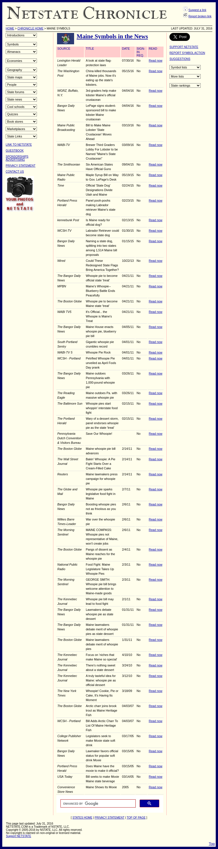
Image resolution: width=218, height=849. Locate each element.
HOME (10, 28)
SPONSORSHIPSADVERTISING (17, 158)
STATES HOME (82, 817)
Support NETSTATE (18, 836)
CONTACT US (15, 171)
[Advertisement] (28, 301)
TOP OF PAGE (136, 817)
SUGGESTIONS (179, 58)
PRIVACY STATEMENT (20, 165)
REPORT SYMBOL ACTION (187, 53)
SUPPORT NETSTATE (183, 47)
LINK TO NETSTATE (19, 144)
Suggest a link (197, 10)
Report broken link (199, 16)
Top (212, 844)
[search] (97, 803)
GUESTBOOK (15, 150)
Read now (155, 60)
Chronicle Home (30, 28)
